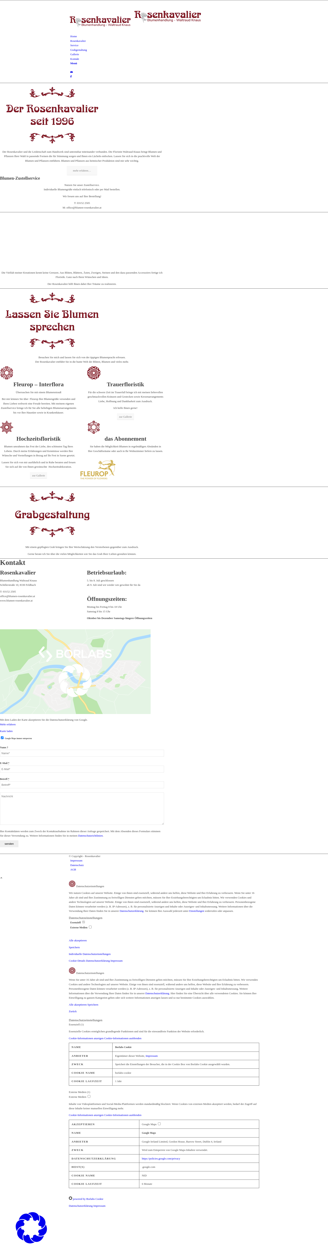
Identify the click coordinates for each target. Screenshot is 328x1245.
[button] (105, 1038)
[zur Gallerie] (125, 416)
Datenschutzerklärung (132, 910)
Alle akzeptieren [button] (78, 940)
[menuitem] (164, 36)
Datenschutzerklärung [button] (98, 960)
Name (4, 747)
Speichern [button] (74, 947)
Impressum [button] (116, 960)
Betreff (4, 779)
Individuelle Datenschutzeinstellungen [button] (90, 954)
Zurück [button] (73, 1011)
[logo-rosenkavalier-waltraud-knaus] (136, 31)
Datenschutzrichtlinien (90, 835)
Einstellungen (196, 910)
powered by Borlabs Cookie (86, 1198)
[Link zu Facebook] (71, 76)
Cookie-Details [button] (77, 960)
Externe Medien (81, 927)
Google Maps (149, 1132)
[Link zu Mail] (71, 72)
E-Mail (4, 763)
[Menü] (73, 63)
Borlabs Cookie (123, 1047)
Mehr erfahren (8, 724)
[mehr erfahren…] (82, 170)
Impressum (152, 1055)
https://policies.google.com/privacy (161, 1158)
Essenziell (77, 922)
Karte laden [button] (6, 731)
